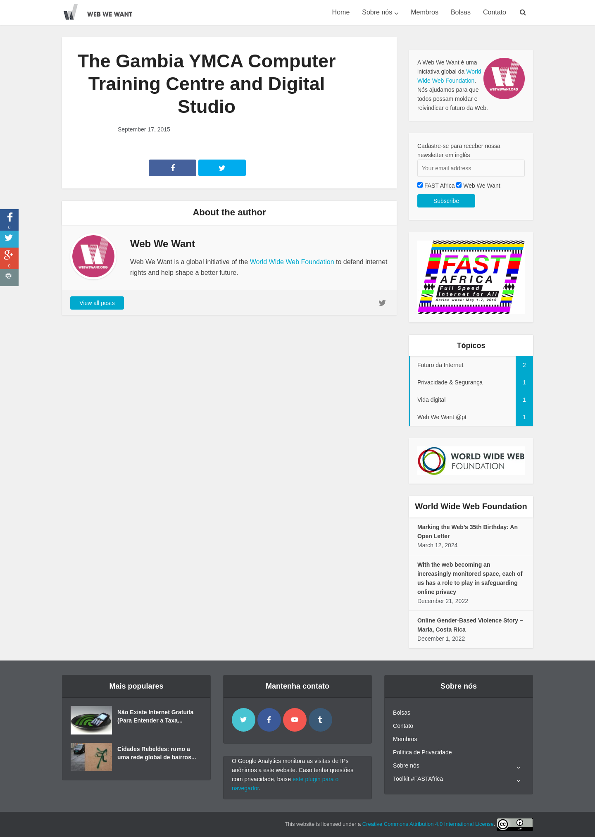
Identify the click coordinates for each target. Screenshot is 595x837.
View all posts (96, 303)
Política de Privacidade (422, 752)
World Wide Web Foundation (292, 261)
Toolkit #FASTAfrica (418, 778)
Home (341, 12)
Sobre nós (377, 12)
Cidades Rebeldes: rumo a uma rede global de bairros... (156, 753)
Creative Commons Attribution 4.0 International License (428, 824)
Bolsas (461, 12)
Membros (424, 12)
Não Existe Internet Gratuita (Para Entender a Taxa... (155, 716)
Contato (494, 12)
